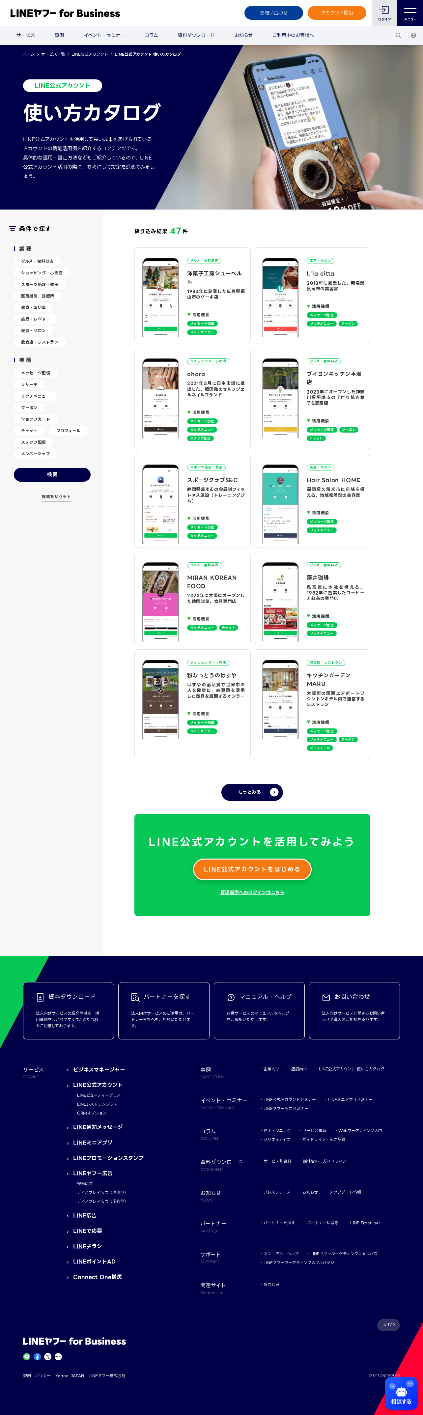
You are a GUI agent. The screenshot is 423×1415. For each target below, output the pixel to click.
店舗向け (299, 1069)
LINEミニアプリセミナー (350, 1099)
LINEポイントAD (94, 1262)
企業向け (271, 1069)
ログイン (384, 19)
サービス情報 (314, 1130)
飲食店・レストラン (39, 342)
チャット (29, 431)
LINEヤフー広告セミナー (286, 1108)
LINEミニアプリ (93, 1143)
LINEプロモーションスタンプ (108, 1158)
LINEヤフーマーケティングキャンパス (344, 1254)
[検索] (398, 35)
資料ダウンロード (196, 35)
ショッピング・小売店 (42, 273)
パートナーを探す (279, 1223)
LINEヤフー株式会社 (107, 1376)
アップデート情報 (345, 1192)
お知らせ (244, 35)
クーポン (29, 408)
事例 (59, 35)
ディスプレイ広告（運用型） (102, 1192)
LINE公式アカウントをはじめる (252, 869)
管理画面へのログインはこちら (252, 892)
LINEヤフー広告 (93, 1173)
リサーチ (29, 385)
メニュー (410, 13)
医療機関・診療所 (37, 296)
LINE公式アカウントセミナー (290, 1099)
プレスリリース (277, 1192)
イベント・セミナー (104, 35)
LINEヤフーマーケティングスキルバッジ (299, 1262)
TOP (391, 1325)
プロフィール (68, 431)
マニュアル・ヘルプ (281, 1254)
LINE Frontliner (365, 1223)
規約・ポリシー (37, 1376)
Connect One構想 (97, 1277)
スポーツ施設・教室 (39, 284)
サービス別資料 (277, 1161)
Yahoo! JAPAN (69, 1376)
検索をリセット (56, 497)
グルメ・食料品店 (37, 261)
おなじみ (271, 1284)
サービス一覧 (53, 54)
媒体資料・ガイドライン (325, 1161)
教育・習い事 (33, 307)
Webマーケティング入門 (360, 1130)
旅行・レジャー (35, 319)
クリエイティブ (277, 1139)
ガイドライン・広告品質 (324, 1139)
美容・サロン (33, 330)
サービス (25, 35)
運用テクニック (277, 1130)
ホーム (29, 54)
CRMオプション (92, 1113)
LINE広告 (85, 1215)
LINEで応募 (87, 1231)
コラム (151, 35)
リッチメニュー (35, 396)
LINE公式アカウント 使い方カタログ (351, 1069)
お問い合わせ (274, 12)
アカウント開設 (337, 12)
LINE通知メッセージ (98, 1127)
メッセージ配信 (35, 373)
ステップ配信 (33, 442)
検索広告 (85, 1183)
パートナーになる (322, 1223)
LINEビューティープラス (99, 1095)
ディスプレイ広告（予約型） (102, 1201)
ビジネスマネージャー (99, 1070)
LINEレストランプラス (97, 1104)
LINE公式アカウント (89, 54)
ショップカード (35, 419)
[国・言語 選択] (413, 35)
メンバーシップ (35, 454)
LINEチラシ (87, 1246)
